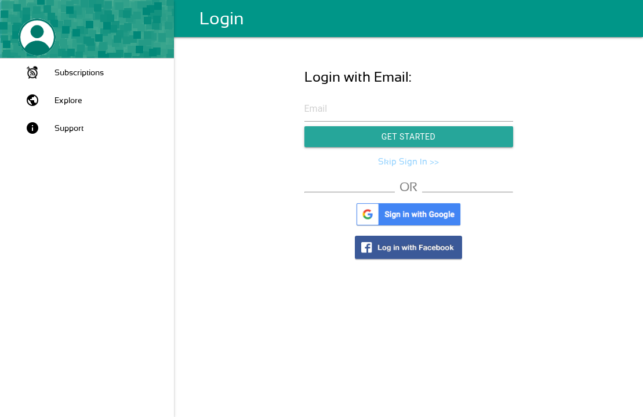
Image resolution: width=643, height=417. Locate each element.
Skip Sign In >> (408, 161)
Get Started (409, 136)
